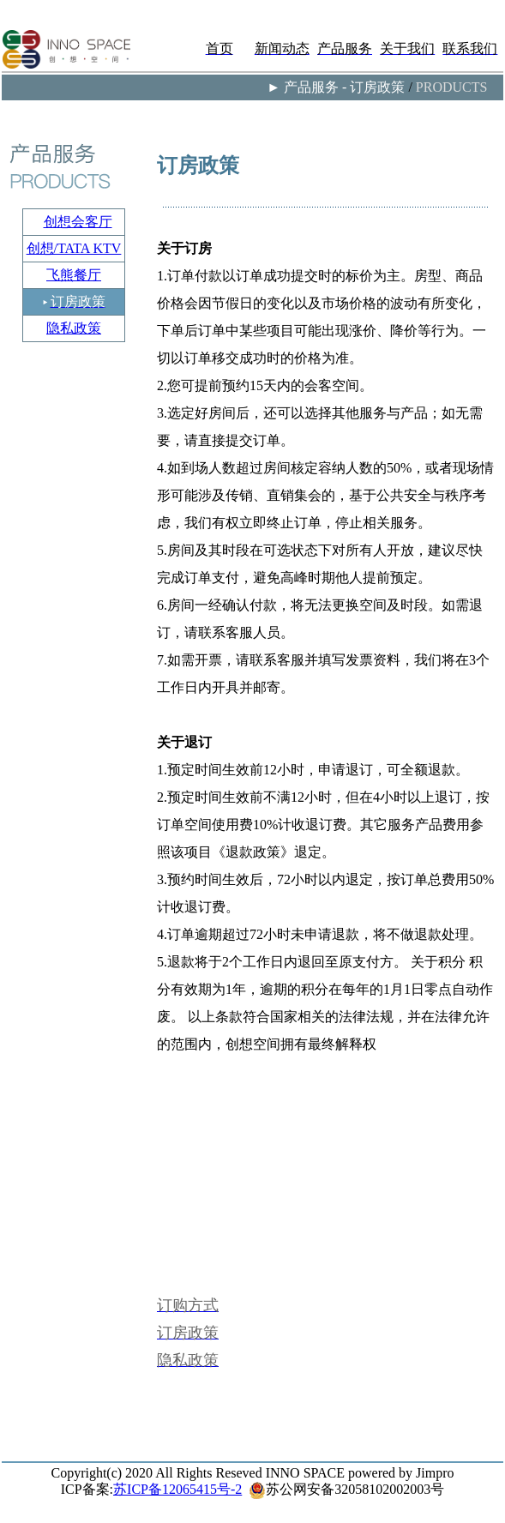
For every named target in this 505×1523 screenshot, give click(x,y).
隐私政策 (73, 328)
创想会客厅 (78, 221)
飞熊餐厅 (73, 275)
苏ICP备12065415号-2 (177, 1489)
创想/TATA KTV (74, 248)
